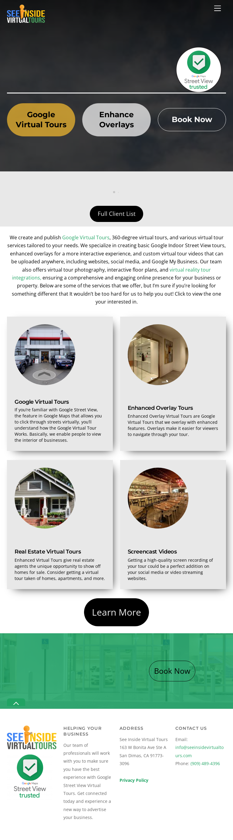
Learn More (116, 612)
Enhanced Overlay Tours (160, 408)
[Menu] (217, 8)
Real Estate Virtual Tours (48, 551)
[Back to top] (16, 702)
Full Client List (117, 213)
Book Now (192, 119)
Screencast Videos (152, 551)
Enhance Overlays (116, 119)
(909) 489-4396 (205, 763)
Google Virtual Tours (41, 119)
